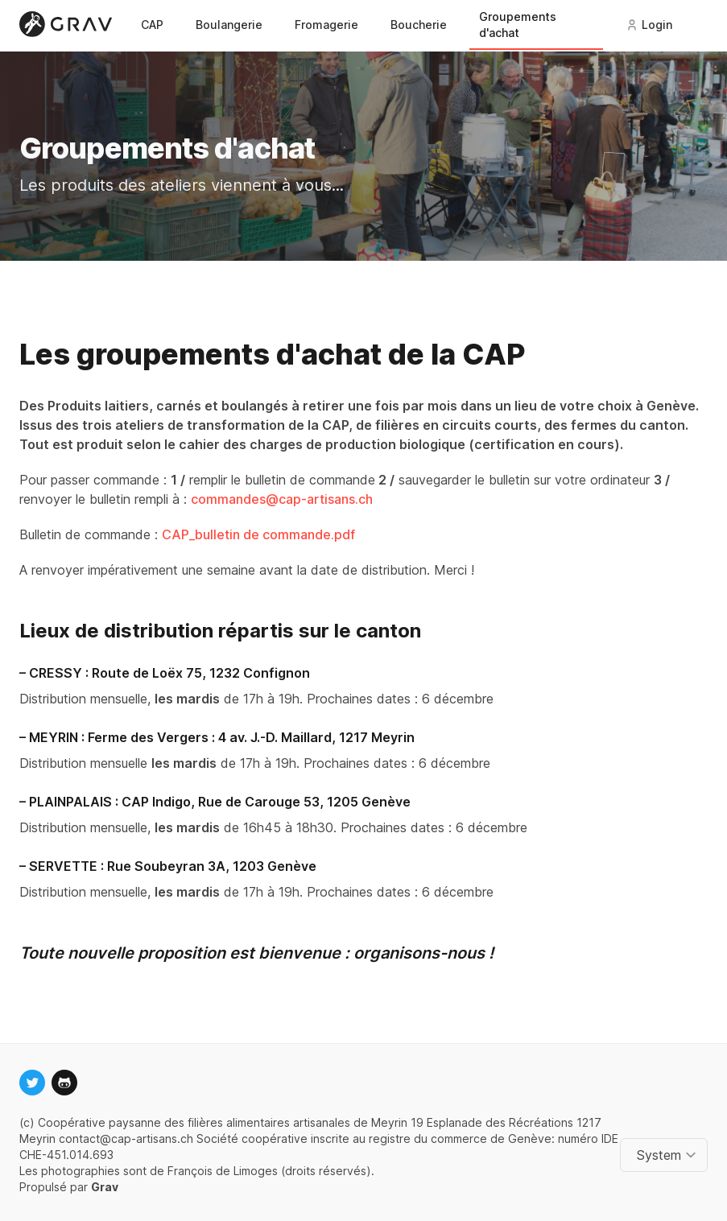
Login (649, 24)
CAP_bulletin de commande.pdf (258, 534)
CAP (152, 24)
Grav (104, 1187)
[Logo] (68, 24)
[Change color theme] (667, 1155)
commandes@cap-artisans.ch (282, 499)
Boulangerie (229, 24)
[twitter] (32, 1082)
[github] (64, 1082)
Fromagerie (326, 24)
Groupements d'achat (517, 24)
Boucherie (418, 24)
